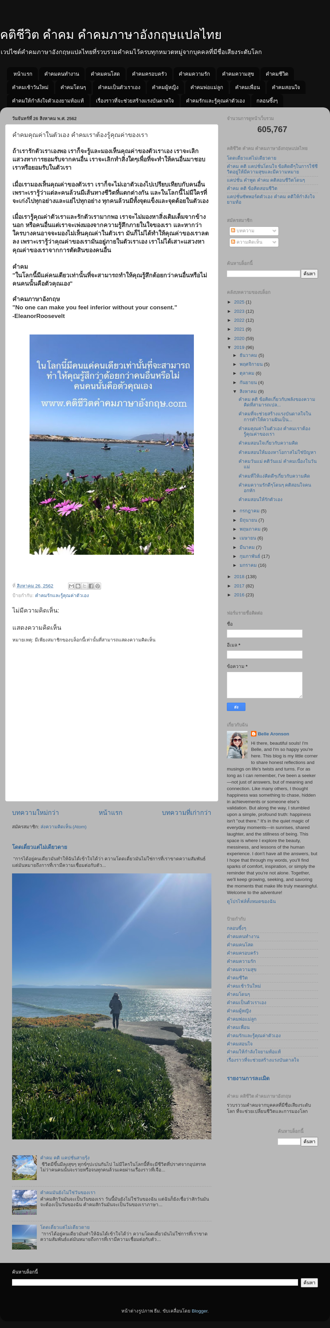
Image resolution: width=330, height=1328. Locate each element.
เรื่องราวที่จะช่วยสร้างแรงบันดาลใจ (135, 101)
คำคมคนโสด (105, 74)
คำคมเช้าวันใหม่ (30, 87)
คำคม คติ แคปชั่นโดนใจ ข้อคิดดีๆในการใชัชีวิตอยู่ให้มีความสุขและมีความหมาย (272, 169)
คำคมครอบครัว (149, 74)
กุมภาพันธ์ (251, 556)
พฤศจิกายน (252, 364)
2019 (240, 347)
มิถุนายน (249, 520)
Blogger (200, 1311)
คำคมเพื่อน (247, 87)
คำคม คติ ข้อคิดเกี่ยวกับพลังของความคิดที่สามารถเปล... (277, 402)
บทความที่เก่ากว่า (186, 812)
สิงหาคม (249, 391)
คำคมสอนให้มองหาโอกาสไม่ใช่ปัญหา (277, 452)
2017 (240, 585)
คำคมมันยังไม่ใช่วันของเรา (68, 1192)
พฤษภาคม (251, 529)
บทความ (242, 230)
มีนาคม (248, 547)
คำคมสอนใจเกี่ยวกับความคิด (268, 443)
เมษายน (248, 538)
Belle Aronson (273, 733)
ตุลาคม (248, 373)
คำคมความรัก (194, 74)
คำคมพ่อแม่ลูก (206, 87)
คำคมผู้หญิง (165, 87)
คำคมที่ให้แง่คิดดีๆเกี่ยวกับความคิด (274, 476)
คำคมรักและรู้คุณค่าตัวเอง (215, 101)
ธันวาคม (249, 355)
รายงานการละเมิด (248, 1078)
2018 (240, 576)
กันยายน (249, 382)
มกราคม (249, 565)
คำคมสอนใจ (286, 87)
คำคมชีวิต (277, 74)
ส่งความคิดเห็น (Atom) (64, 826)
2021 (240, 329)
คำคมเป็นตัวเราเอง (119, 87)
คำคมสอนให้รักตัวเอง (261, 499)
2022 (240, 320)
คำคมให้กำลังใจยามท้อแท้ (254, 1051)
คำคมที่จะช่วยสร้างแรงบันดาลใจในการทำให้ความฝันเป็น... (275, 416)
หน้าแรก (22, 74)
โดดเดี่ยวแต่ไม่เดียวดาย (39, 847)
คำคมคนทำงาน (61, 74)
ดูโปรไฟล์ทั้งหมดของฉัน (251, 901)
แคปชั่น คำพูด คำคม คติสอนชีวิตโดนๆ (266, 180)
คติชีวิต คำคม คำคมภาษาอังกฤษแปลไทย (111, 35)
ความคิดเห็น (246, 242)
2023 (240, 311)
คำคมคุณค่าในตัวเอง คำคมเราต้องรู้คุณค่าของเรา (275, 431)
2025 (240, 302)
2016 (240, 594)
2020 (240, 338)
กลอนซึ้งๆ (267, 101)
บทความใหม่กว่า (35, 812)
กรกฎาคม (250, 510)
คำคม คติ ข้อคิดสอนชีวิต (252, 188)
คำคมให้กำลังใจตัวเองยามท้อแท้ (48, 101)
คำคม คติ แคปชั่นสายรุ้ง (65, 1157)
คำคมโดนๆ (73, 87)
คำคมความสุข (238, 74)
